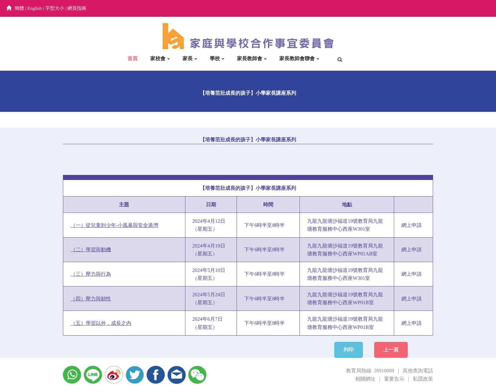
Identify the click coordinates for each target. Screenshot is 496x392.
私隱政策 (423, 379)
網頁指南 (76, 8)
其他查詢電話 (418, 370)
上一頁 (391, 349)
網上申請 (411, 225)
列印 (349, 349)
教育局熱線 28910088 (370, 370)
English (35, 8)
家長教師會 (249, 58)
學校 (215, 58)
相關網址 (365, 379)
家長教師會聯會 (297, 58)
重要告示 (394, 379)
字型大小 (54, 8)
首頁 (132, 58)
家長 (188, 58)
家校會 (157, 58)
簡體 (19, 8)
